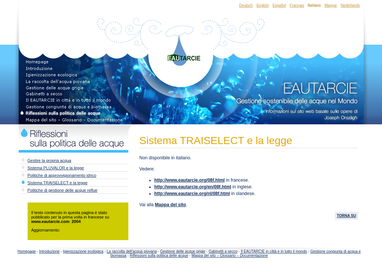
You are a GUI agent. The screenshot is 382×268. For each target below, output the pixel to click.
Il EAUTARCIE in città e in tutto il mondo (274, 251)
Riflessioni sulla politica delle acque (159, 255)
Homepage (27, 251)
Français (297, 5)
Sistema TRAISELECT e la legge (58, 183)
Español (279, 5)
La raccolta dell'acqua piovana (132, 251)
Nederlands (350, 5)
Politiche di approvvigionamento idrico (62, 175)
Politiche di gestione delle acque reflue (63, 190)
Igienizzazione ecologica (83, 251)
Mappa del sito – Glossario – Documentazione (229, 255)
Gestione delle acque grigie (182, 251)
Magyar (331, 5)
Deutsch (246, 5)
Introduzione (49, 251)
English (263, 5)
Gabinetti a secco (223, 251)
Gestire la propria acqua (49, 160)
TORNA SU (346, 216)
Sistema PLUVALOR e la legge (56, 168)
